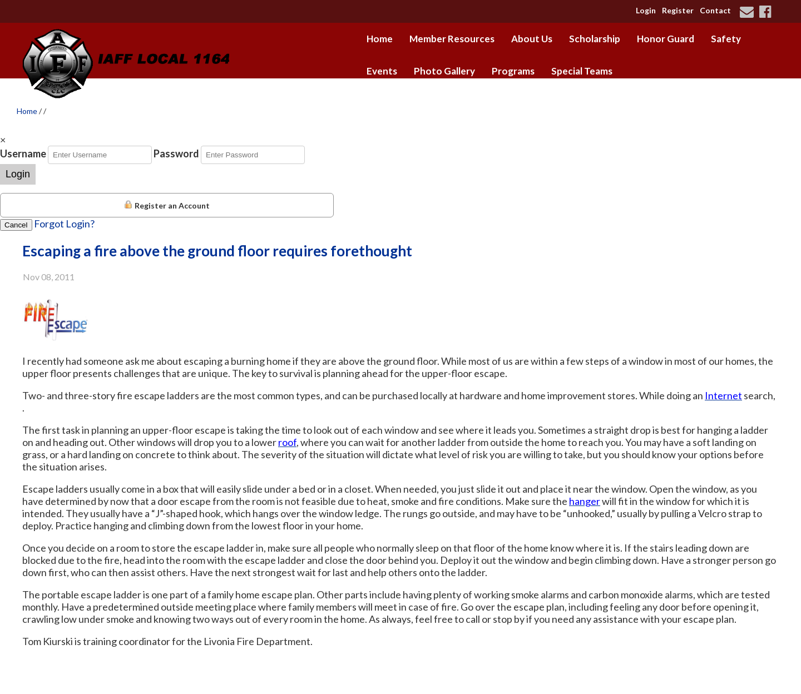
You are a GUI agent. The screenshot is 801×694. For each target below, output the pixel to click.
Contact (715, 10)
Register (678, 10)
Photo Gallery (444, 71)
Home (380, 38)
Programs (513, 71)
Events (382, 71)
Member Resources (452, 38)
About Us (531, 38)
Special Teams (581, 71)
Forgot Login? (64, 223)
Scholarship (594, 38)
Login (646, 10)
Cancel (16, 225)
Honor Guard (665, 38)
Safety (726, 38)
